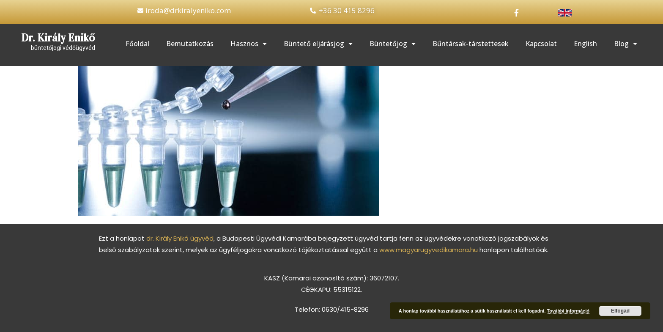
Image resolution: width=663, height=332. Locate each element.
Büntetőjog (393, 43)
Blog (625, 43)
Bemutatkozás (190, 43)
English (585, 43)
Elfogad (620, 311)
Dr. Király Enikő (58, 37)
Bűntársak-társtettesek (471, 43)
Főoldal (137, 43)
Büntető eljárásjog (318, 43)
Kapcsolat (541, 43)
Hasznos (248, 43)
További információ (568, 310)
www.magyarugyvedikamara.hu (428, 249)
